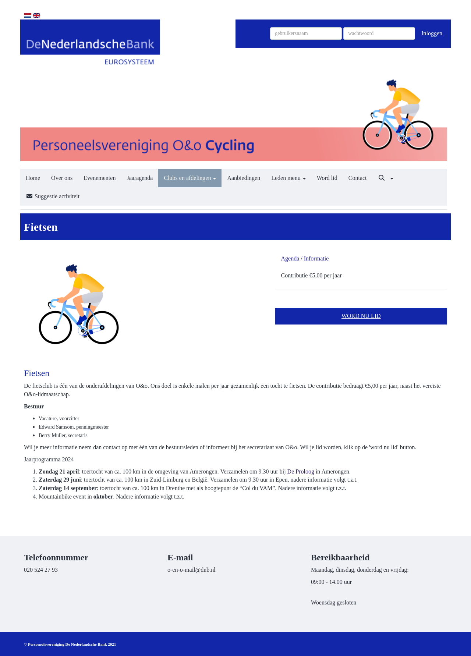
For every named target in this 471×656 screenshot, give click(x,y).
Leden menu (288, 178)
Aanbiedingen (243, 178)
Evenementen (100, 178)
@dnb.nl (191, 570)
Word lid (327, 178)
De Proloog (300, 471)
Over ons (61, 178)
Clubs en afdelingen (190, 178)
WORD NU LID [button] (361, 316)
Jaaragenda (140, 178)
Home (33, 178)
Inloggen (431, 33)
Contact (357, 178)
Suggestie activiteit (52, 196)
